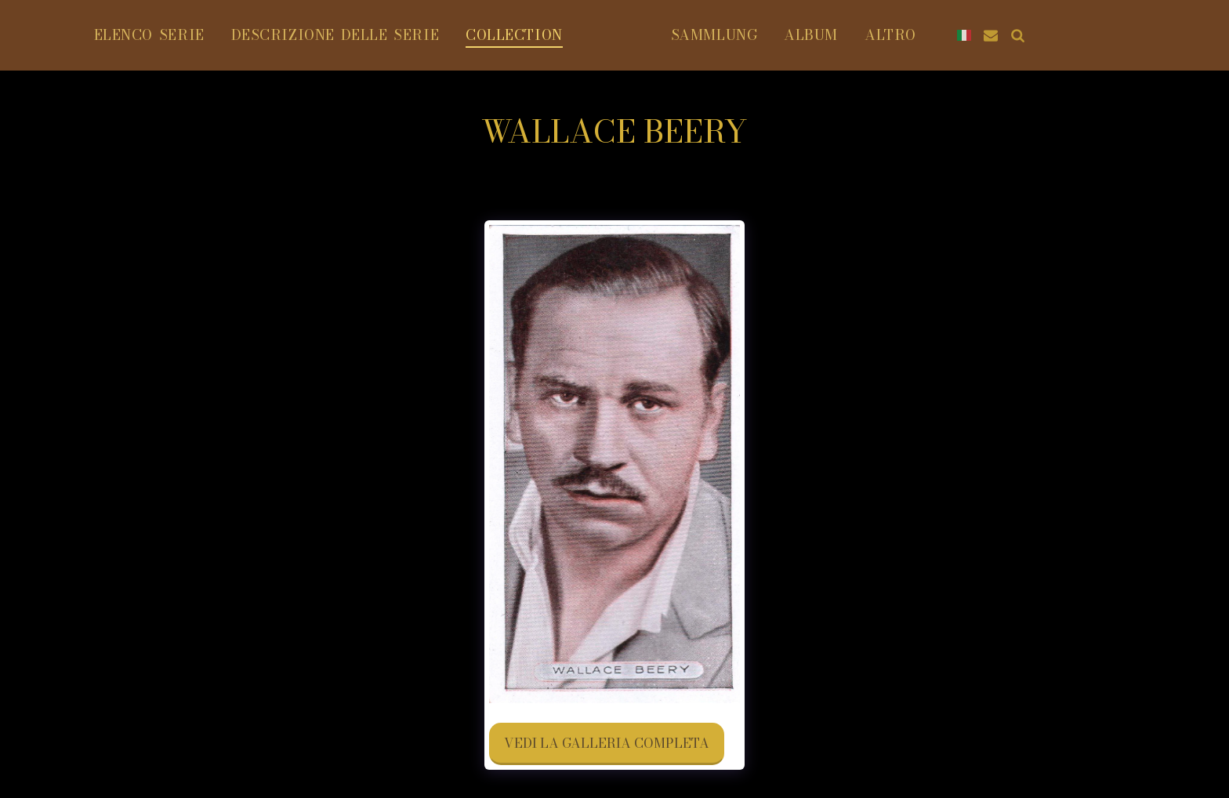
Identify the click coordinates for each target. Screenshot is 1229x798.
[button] (1016, 35)
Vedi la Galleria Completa (606, 743)
